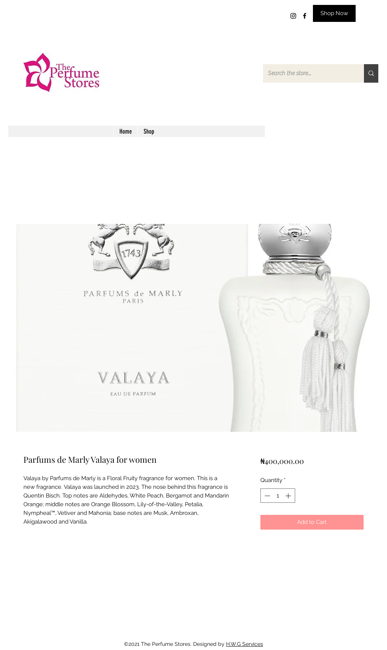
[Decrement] (267, 496)
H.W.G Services (244, 644)
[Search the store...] (308, 73)
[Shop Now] (334, 13)
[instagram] (293, 16)
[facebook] (304, 16)
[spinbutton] (277, 496)
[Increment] (289, 496)
